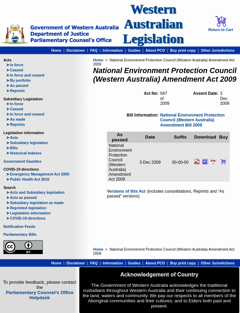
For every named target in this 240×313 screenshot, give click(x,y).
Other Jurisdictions (217, 50)
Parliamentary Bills (20, 234)
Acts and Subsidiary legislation (35, 192)
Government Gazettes (22, 161)
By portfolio (18, 80)
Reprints (15, 91)
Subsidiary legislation (27, 143)
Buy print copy (183, 50)
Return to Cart (220, 24)
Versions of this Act (126, 191)
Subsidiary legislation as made (35, 203)
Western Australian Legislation (153, 24)
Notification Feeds (19, 226)
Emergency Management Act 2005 (37, 174)
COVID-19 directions (26, 218)
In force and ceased (25, 75)
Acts (12, 137)
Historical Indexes (23, 153)
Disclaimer (76, 50)
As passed (17, 85)
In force (14, 65)
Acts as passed (21, 197)
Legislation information (28, 213)
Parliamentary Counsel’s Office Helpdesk (40, 295)
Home (56, 50)
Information (113, 50)
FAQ (94, 50)
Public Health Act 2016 (27, 179)
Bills (12, 148)
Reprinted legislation (26, 208)
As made (15, 119)
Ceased (14, 70)
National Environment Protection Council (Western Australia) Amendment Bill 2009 (192, 120)
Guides (134, 50)
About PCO (155, 50)
